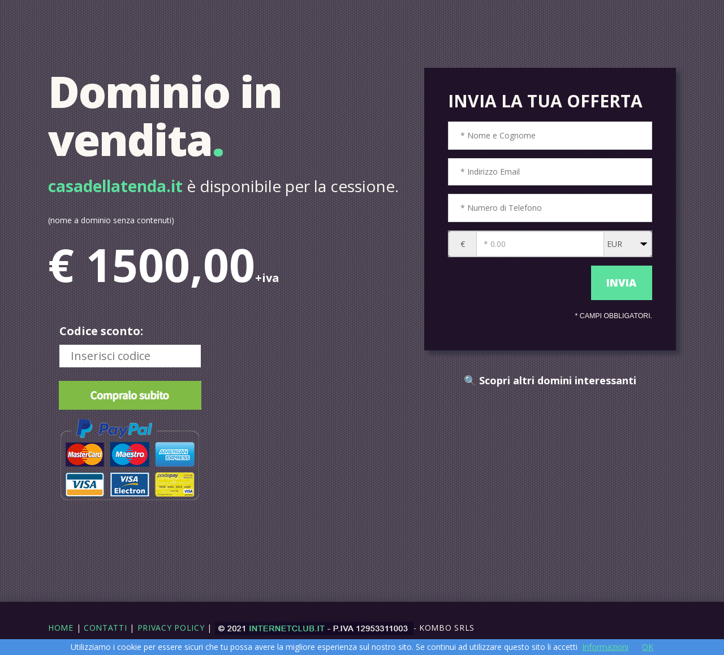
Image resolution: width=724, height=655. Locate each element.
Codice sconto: (101, 331)
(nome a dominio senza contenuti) (111, 220)
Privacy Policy (171, 627)
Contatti (105, 627)
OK (647, 646)
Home (61, 627)
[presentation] (516, 283)
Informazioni (605, 646)
